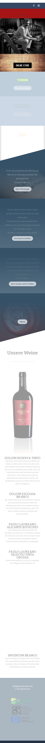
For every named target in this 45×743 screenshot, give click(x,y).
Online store (22, 65)
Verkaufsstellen (22, 238)
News (22, 321)
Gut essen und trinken (22, 284)
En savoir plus (22, 88)
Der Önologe (22, 189)
